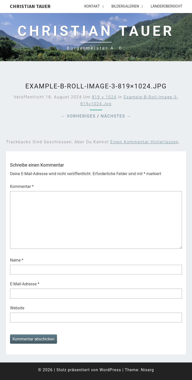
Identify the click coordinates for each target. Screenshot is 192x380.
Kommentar (22, 186)
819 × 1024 (104, 97)
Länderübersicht (166, 6)
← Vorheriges (78, 116)
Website (17, 308)
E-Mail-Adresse (24, 284)
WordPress (110, 369)
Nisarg (147, 369)
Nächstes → (116, 116)
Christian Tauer (30, 6)
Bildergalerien (125, 6)
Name (17, 260)
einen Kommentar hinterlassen (144, 142)
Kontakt (92, 6)
